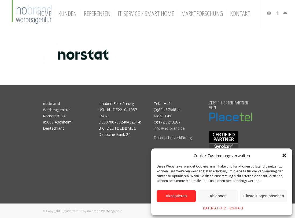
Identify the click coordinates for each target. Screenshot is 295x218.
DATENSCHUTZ (214, 208)
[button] (284, 155)
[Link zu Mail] (285, 13)
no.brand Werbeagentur (104, 211)
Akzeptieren (176, 196)
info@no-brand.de (169, 128)
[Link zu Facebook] (277, 13)
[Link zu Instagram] (269, 13)
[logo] (31, 13)
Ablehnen (217, 196)
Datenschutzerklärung (173, 137)
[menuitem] (45, 13)
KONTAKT (236, 208)
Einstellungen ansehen (263, 196)
